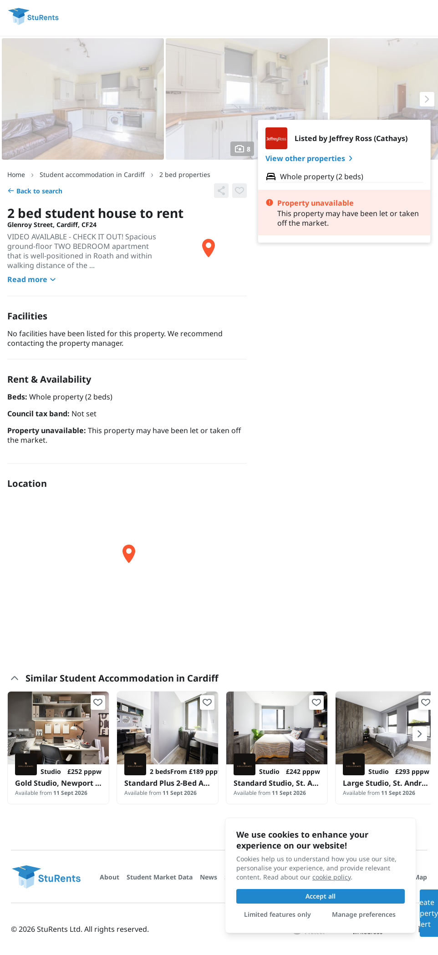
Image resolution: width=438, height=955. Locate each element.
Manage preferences (364, 914)
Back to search (34, 191)
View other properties (310, 158)
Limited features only (277, 914)
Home (16, 174)
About (109, 877)
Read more (32, 279)
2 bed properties (184, 174)
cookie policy (331, 877)
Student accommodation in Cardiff (92, 174)
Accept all (321, 896)
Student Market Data (160, 877)
